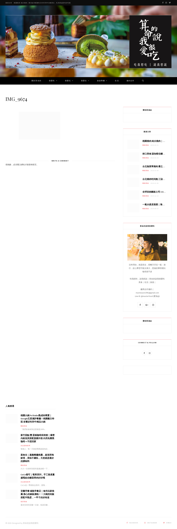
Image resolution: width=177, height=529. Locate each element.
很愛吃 (52, 81)
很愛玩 (68, 81)
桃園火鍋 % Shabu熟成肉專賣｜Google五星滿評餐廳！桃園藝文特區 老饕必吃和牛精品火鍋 (37, 418)
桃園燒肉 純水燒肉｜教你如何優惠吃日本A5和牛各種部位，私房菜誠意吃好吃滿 (42, 3)
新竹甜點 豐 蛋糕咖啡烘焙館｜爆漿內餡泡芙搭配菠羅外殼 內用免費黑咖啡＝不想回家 (38, 438)
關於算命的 (36, 81)
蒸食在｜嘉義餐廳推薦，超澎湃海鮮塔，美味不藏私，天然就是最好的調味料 (37, 458)
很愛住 (84, 81)
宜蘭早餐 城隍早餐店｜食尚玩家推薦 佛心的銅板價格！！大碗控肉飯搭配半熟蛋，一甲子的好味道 (37, 494)
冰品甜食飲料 (25, 446)
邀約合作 (130, 81)
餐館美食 (145, 145)
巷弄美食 (24, 502)
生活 (117, 81)
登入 (19, 164)
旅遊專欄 (101, 81)
